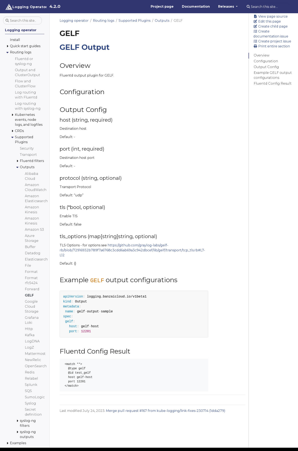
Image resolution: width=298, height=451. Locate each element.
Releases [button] (226, 6)
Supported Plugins (134, 21)
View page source (270, 16)
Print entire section (271, 46)
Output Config (266, 67)
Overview (261, 55)
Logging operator (74, 21)
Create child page (270, 26)
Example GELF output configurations (273, 75)
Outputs (162, 21)
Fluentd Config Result (273, 83)
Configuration (266, 61)
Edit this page (267, 21)
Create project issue (272, 41)
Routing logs (103, 21)
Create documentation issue (270, 33)
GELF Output (84, 47)
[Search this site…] (267, 7)
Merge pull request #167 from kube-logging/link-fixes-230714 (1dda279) (165, 411)
